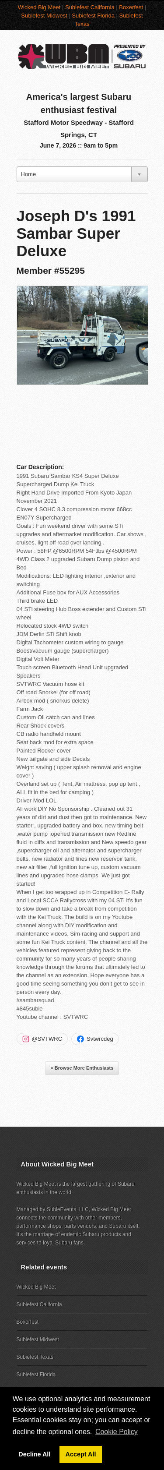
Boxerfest (131, 7)
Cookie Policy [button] (116, 1431)
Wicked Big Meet (39, 7)
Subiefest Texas (35, 1357)
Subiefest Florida (93, 15)
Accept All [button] (81, 1454)
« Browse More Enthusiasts (82, 1068)
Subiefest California (90, 7)
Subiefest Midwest (44, 15)
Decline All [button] (34, 1454)
